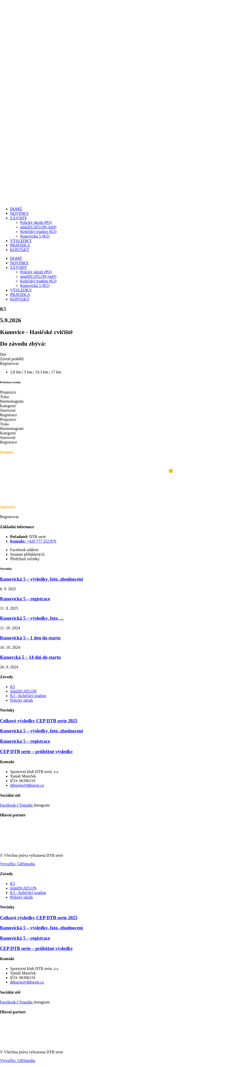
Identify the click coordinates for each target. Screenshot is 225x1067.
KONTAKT (19, 250)
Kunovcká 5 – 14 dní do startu (30, 657)
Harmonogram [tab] (11, 401)
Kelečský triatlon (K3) (38, 231)
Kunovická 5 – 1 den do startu (30, 637)
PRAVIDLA (20, 245)
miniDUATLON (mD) (38, 227)
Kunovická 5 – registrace (25, 598)
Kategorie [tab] (8, 406)
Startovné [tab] (7, 410)
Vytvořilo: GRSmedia (17, 864)
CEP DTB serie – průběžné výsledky (36, 751)
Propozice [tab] (8, 392)
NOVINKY (19, 213)
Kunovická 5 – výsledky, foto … (32, 618)
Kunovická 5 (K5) (34, 236)
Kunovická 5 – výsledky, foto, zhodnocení (41, 579)
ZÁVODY (18, 218)
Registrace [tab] (8, 415)
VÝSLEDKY (21, 241)
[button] (9, 363)
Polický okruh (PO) (36, 222)
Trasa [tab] (4, 397)
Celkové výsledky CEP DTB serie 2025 (38, 720)
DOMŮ (16, 209)
